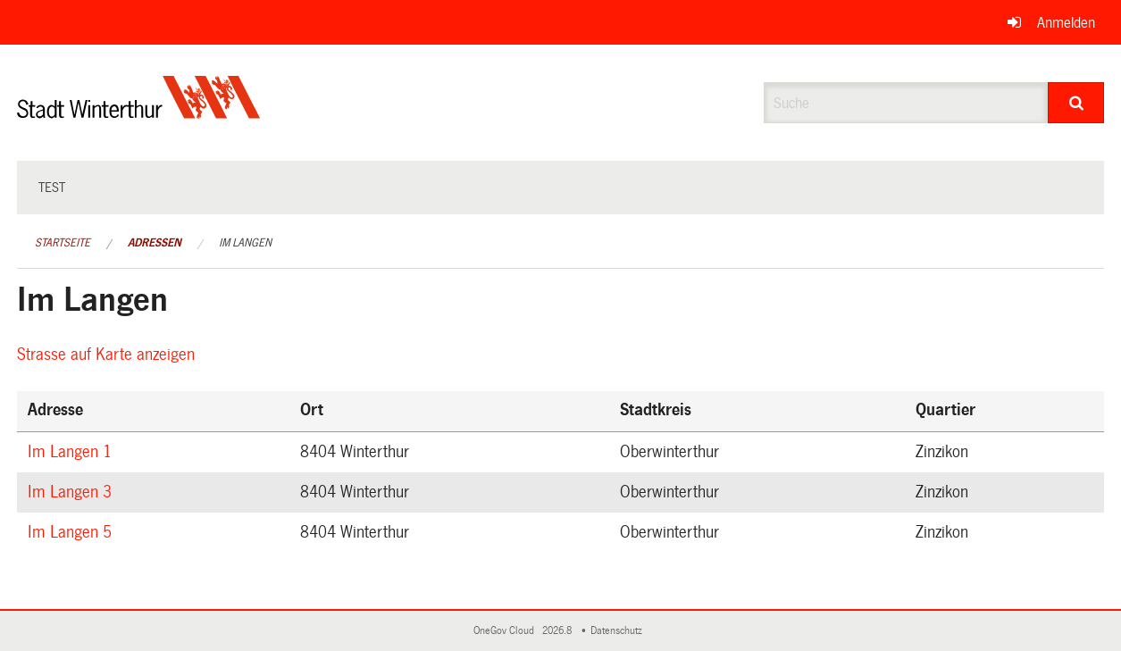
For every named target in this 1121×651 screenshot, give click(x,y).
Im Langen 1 (72, 452)
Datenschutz (619, 631)
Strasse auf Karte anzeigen (108, 354)
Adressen (154, 243)
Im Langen (245, 243)
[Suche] (1076, 102)
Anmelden (1066, 22)
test (51, 187)
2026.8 (558, 631)
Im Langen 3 (72, 492)
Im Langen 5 (72, 532)
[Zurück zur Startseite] (139, 112)
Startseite (62, 243)
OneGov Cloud (506, 631)
